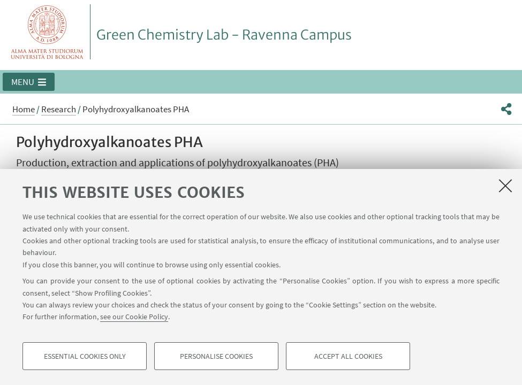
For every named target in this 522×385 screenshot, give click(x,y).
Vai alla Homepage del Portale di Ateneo (47, 31)
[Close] (505, 185)
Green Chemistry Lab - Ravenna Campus (224, 34)
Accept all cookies (348, 356)
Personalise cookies (216, 356)
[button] (29, 82)
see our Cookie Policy (134, 316)
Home (23, 109)
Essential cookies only (85, 356)
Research (58, 109)
